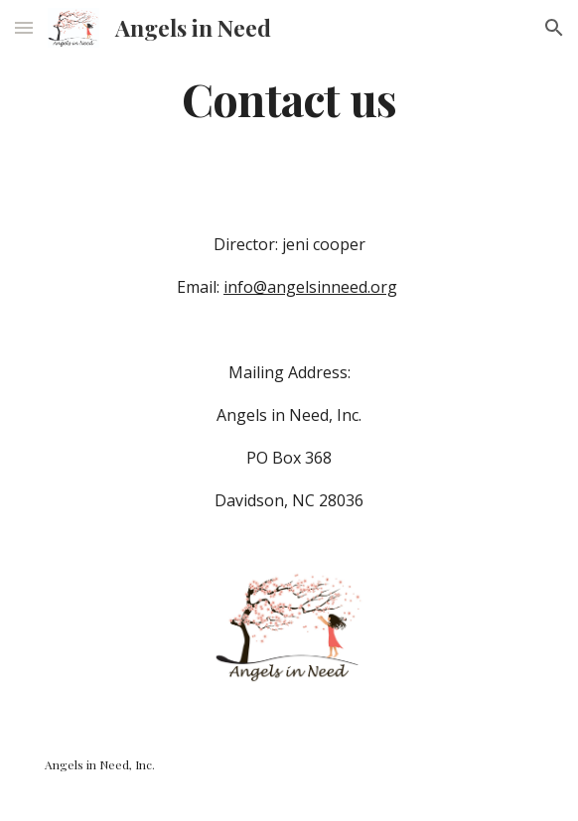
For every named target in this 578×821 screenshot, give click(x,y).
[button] (24, 27)
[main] (288, 98)
